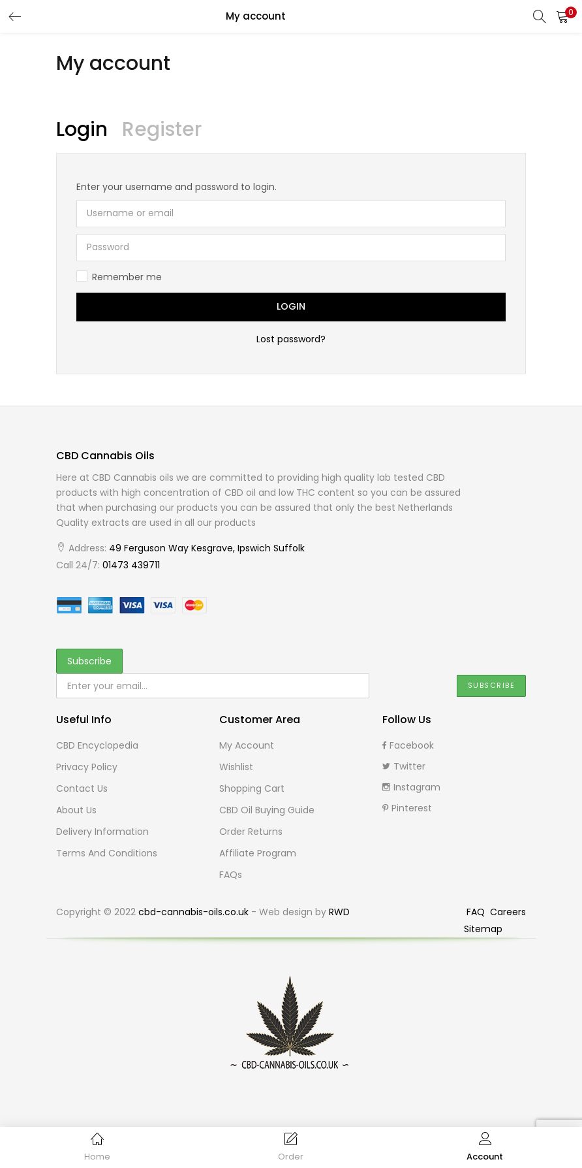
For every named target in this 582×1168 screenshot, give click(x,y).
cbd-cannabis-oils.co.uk (193, 911)
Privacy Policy (86, 766)
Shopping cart (251, 788)
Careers (508, 911)
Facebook (408, 745)
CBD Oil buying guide (266, 810)
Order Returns (251, 831)
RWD (339, 911)
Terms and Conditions (106, 853)
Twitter (403, 766)
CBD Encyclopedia (97, 745)
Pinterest (407, 808)
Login (291, 307)
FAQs (230, 874)
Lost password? (291, 339)
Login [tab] (82, 129)
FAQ (477, 911)
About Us (76, 810)
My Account (246, 745)
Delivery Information (102, 831)
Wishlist (236, 766)
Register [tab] (162, 129)
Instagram (411, 787)
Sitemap (483, 928)
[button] (562, 16)
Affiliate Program (257, 853)
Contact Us (82, 788)
